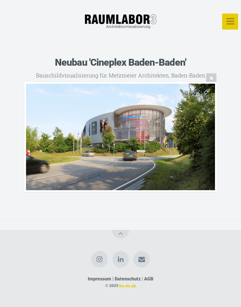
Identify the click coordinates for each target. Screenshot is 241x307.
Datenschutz (128, 279)
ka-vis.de (127, 285)
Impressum (99, 279)
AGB (148, 279)
